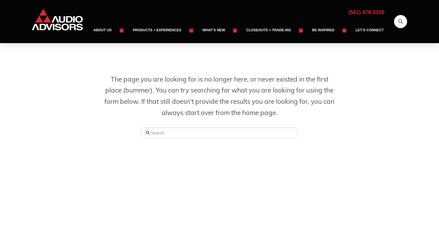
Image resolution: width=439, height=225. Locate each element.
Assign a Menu (219, 177)
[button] (400, 21)
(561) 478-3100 (367, 12)
